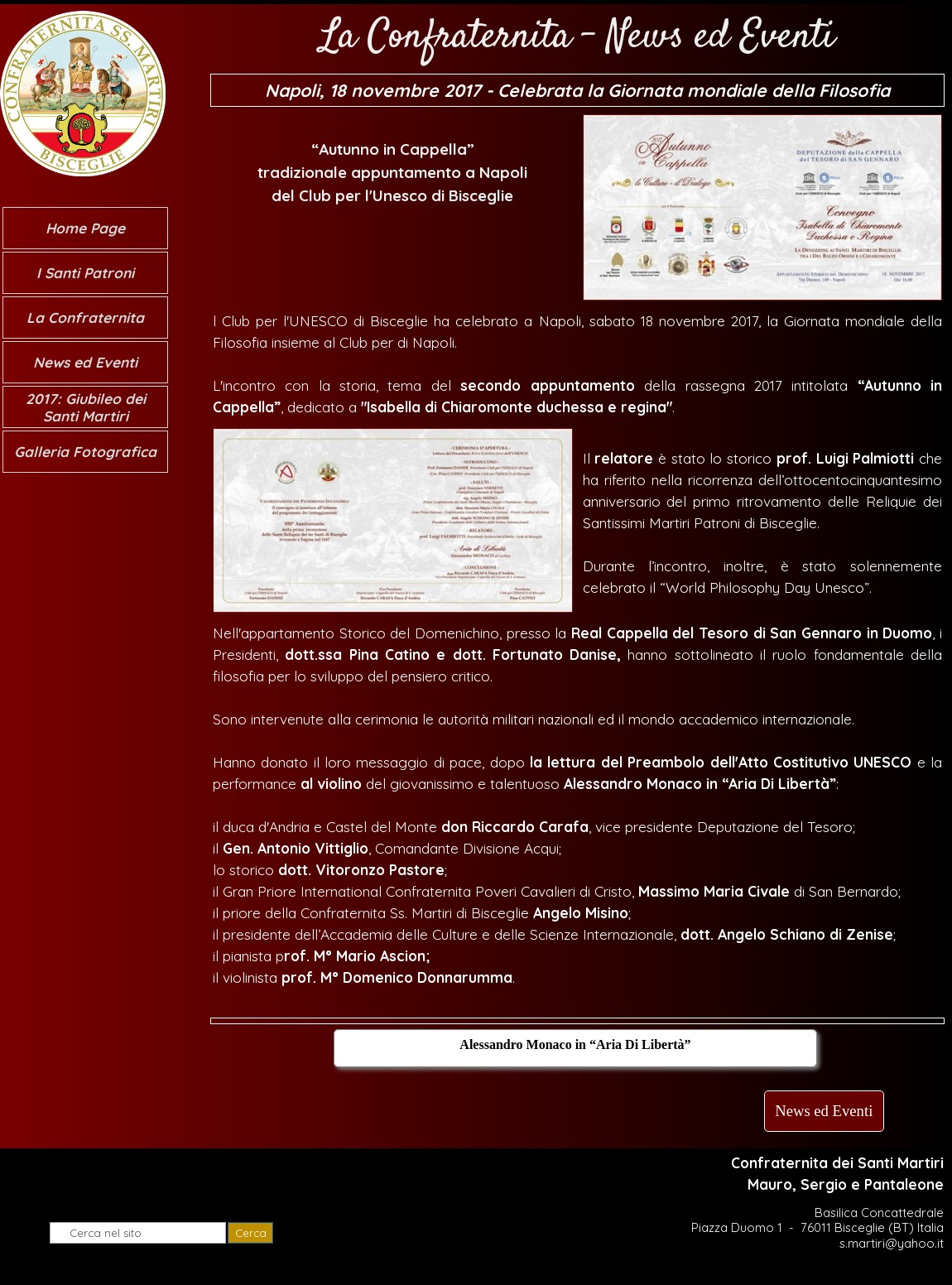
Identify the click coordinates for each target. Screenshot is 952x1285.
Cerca (251, 1232)
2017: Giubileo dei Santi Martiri (86, 407)
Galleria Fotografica (85, 451)
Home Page (85, 228)
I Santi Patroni (85, 273)
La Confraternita (85, 317)
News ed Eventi (85, 362)
